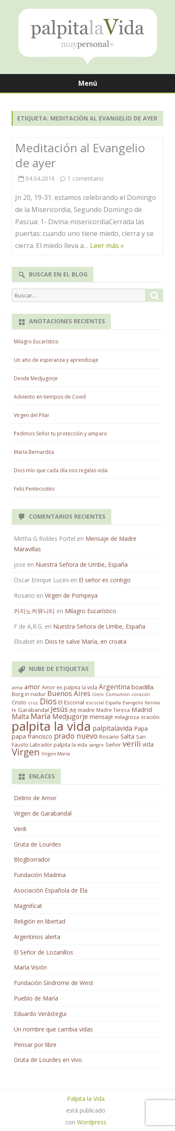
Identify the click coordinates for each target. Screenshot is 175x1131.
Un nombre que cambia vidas (53, 1029)
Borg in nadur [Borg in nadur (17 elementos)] (29, 694)
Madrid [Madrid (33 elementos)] (141, 709)
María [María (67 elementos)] (41, 716)
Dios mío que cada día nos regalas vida (61, 470)
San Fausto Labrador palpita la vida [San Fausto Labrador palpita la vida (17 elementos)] (79, 740)
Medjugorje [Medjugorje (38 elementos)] (70, 716)
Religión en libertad (39, 921)
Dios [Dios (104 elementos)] (48, 701)
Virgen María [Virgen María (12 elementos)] (55, 753)
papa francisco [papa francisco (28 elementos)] (32, 736)
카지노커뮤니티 (34, 611)
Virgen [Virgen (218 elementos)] (26, 751)
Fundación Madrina (40, 875)
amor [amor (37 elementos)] (32, 686)
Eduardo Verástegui (40, 1014)
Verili (20, 829)
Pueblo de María (36, 998)
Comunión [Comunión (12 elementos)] (118, 694)
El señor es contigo (105, 580)
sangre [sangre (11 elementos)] (96, 745)
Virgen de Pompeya (71, 595)
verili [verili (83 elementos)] (132, 743)
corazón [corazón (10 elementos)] (140, 694)
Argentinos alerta (37, 937)
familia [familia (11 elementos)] (152, 702)
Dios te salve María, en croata (85, 641)
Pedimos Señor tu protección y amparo (60, 433)
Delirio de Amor (35, 798)
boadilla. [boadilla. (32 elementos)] (142, 687)
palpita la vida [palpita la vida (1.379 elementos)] (51, 726)
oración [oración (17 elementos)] (150, 717)
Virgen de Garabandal (43, 813)
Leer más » (107, 245)
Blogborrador (32, 859)
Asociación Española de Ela (51, 890)
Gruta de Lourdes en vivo (48, 1060)
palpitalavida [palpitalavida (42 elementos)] (112, 728)
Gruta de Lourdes (37, 844)
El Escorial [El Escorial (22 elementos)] (71, 702)
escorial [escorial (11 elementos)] (95, 702)
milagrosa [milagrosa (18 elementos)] (127, 717)
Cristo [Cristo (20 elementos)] (19, 702)
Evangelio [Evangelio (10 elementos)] (133, 703)
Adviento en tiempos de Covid (50, 396)
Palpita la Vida (86, 1099)
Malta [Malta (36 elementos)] (20, 716)
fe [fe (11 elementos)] (14, 710)
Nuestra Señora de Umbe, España (82, 564)
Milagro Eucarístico (36, 341)
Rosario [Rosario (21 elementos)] (109, 736)
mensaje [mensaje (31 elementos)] (101, 716)
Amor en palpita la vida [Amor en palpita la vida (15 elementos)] (69, 687)
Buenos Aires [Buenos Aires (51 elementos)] (68, 693)
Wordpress (91, 1122)
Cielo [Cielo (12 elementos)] (98, 694)
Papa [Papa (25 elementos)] (141, 728)
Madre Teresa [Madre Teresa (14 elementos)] (113, 709)
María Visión (30, 967)
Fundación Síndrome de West (53, 983)
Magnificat (28, 906)
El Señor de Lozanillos (43, 952)
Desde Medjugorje (36, 378)
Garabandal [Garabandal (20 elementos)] (33, 710)
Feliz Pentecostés (34, 488)
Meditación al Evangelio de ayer (80, 155)
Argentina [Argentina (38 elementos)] (114, 686)
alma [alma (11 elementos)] (17, 687)
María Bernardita (34, 451)
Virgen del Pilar (31, 415)
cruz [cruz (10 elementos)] (33, 703)
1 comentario (85, 178)
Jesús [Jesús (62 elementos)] (59, 709)
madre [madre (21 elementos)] (86, 710)
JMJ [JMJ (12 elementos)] (72, 710)
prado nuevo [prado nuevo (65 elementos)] (76, 736)
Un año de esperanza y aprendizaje (56, 359)
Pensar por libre (35, 1045)
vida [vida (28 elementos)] (148, 744)
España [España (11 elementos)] (113, 702)
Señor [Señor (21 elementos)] (113, 744)
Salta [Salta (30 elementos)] (127, 736)
